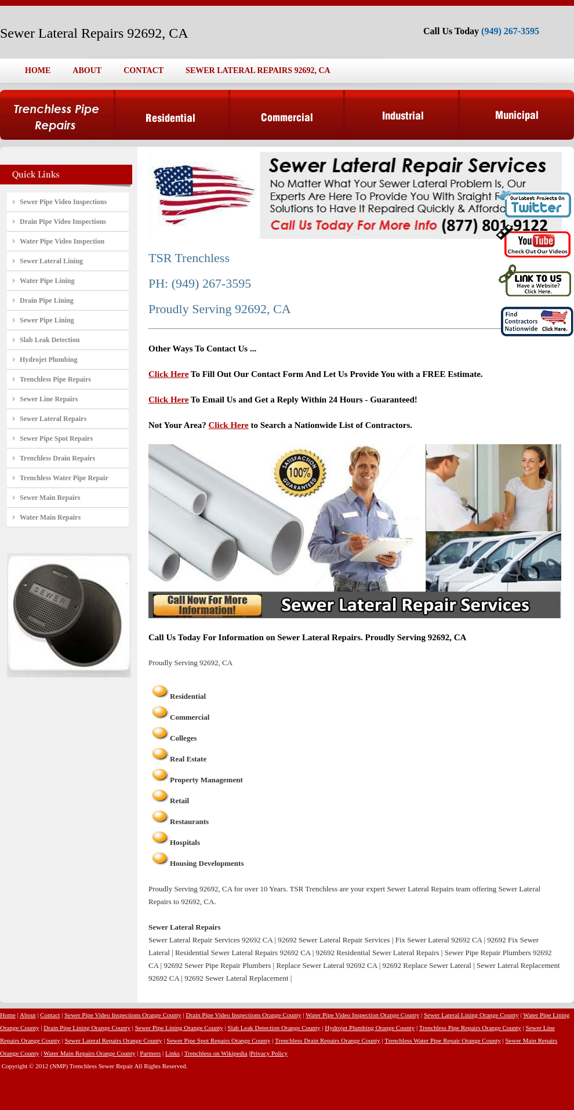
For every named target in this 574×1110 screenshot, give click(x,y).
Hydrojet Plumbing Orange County (370, 1027)
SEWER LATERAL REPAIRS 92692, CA (258, 70)
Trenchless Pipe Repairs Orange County (470, 1027)
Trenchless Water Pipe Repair (64, 478)
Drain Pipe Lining (47, 300)
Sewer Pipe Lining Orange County (179, 1027)
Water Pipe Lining (47, 281)
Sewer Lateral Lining (51, 261)
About (28, 1014)
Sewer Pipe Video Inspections (63, 202)
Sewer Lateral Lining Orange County (471, 1014)
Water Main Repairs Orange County (89, 1053)
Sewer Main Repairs (50, 498)
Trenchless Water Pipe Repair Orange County (442, 1040)
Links (172, 1053)
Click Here (168, 374)
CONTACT (143, 70)
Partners (150, 1053)
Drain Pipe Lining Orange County (86, 1027)
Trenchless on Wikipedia (216, 1053)
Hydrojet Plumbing (48, 360)
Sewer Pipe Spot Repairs (56, 438)
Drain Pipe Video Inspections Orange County (243, 1014)
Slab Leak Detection (49, 340)
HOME (37, 70)
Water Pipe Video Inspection (62, 241)
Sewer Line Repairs (49, 399)
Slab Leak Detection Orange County (273, 1027)
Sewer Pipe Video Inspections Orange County (122, 1014)
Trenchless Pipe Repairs (55, 379)
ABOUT (86, 70)
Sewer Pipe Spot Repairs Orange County (218, 1040)
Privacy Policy (269, 1053)
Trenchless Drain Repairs (57, 458)
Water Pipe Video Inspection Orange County (362, 1014)
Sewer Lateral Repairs (53, 419)
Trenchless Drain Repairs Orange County (327, 1040)
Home (8, 1014)
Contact (50, 1014)
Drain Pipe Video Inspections (63, 221)
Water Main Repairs (50, 517)
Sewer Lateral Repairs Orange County (113, 1040)
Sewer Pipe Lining (47, 320)
